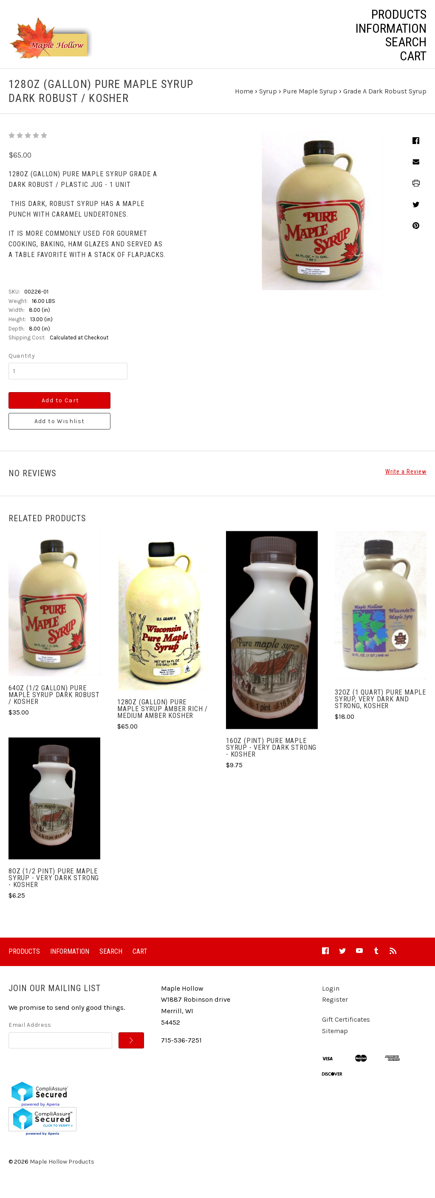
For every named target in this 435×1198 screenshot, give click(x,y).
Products (399, 14)
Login (330, 996)
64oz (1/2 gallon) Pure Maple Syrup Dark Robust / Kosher (53, 702)
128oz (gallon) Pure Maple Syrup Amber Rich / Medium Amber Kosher (162, 717)
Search (406, 42)
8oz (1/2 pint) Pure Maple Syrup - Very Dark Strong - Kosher (53, 885)
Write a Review (406, 479)
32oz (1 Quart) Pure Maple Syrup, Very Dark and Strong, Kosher (380, 707)
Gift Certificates (346, 1027)
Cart (413, 56)
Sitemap (335, 1038)
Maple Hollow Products (62, 1169)
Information (391, 28)
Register (335, 1007)
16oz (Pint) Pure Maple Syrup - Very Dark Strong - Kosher (271, 755)
